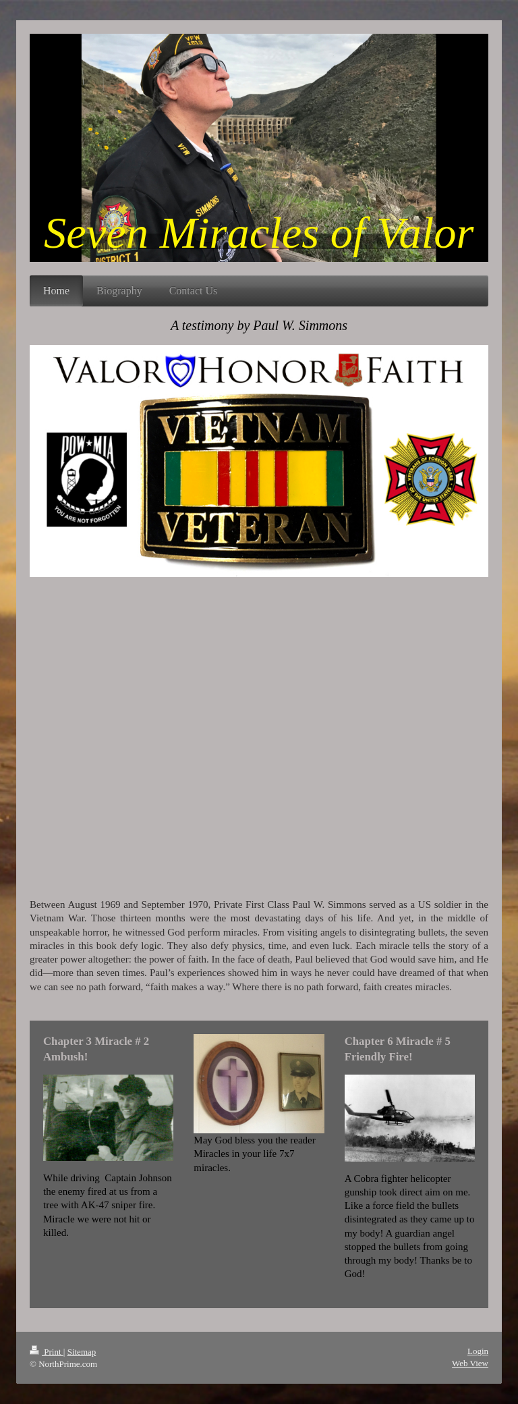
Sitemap (81, 1352)
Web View (470, 1363)
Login (477, 1351)
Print (46, 1352)
